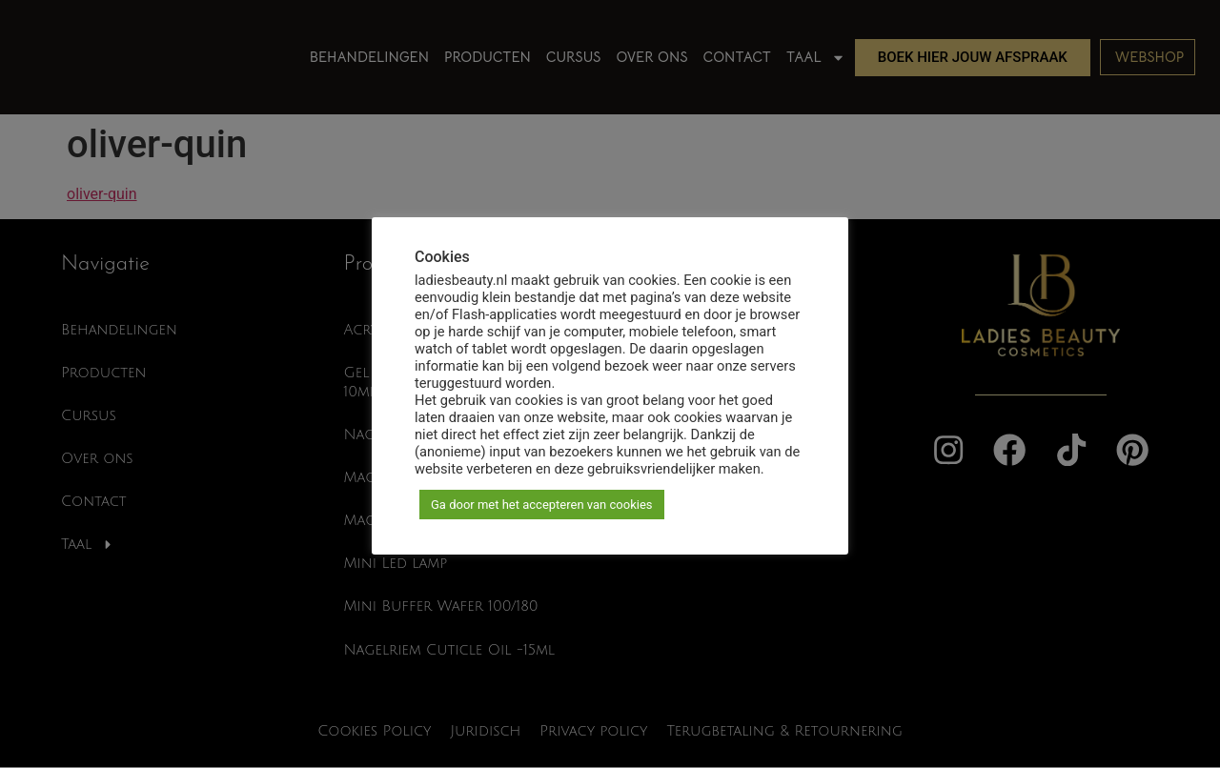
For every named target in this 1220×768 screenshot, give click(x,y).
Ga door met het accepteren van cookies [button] (542, 504)
